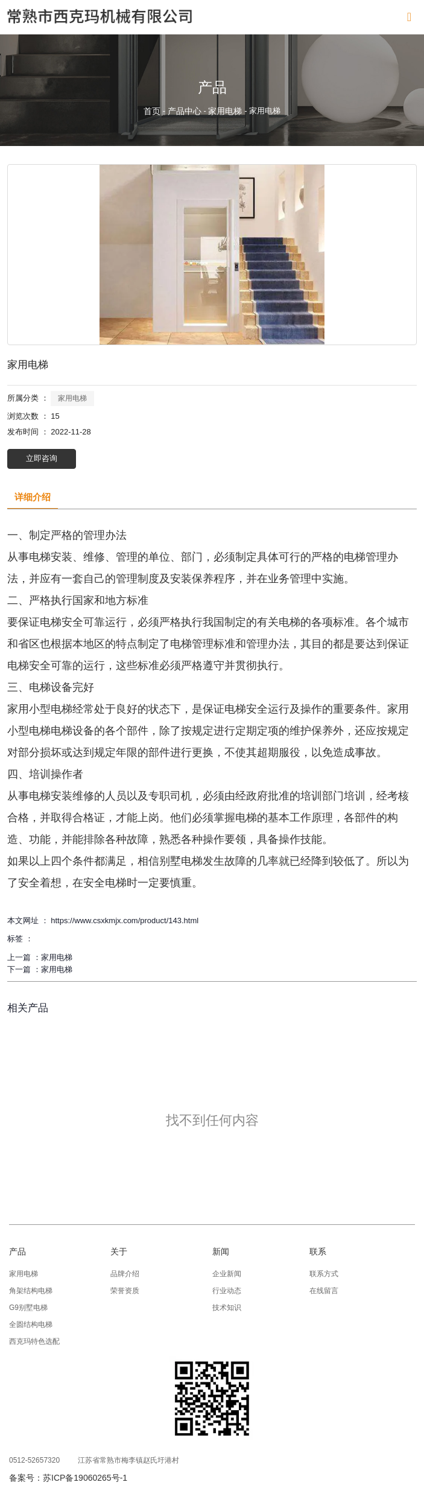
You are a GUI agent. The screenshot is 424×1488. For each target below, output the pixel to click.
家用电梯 (225, 111)
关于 (118, 1251)
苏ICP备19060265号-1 (85, 1478)
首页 (153, 111)
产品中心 (184, 111)
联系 (317, 1251)
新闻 (220, 1251)
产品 (17, 1251)
